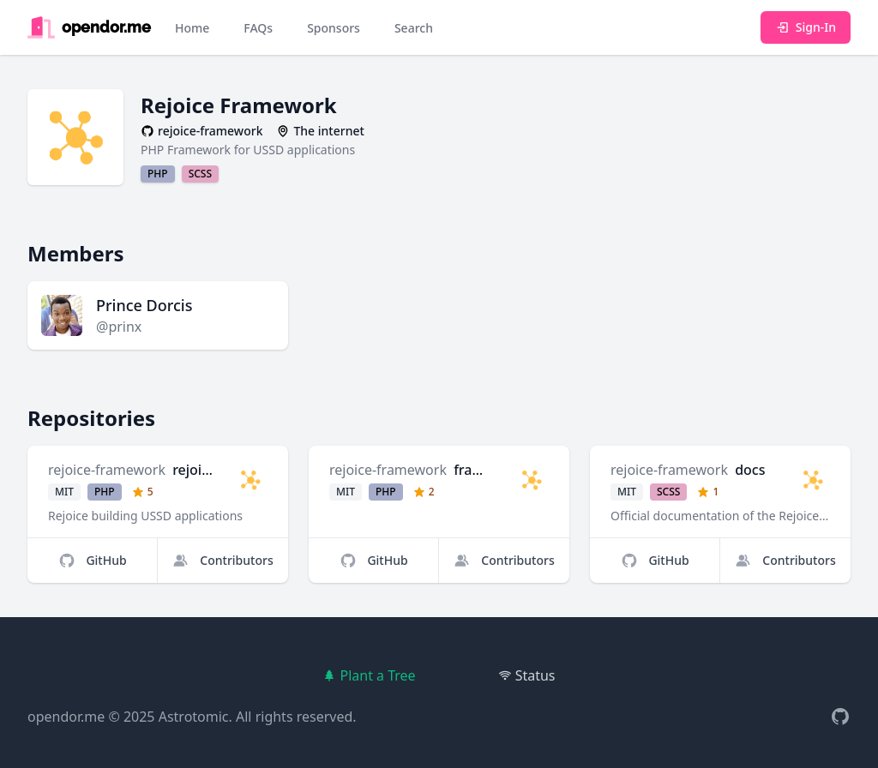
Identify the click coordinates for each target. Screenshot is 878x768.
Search (413, 28)
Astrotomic (194, 716)
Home (192, 28)
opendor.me (66, 716)
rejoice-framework (106, 469)
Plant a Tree (368, 675)
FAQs (258, 28)
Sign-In (805, 27)
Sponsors (333, 28)
